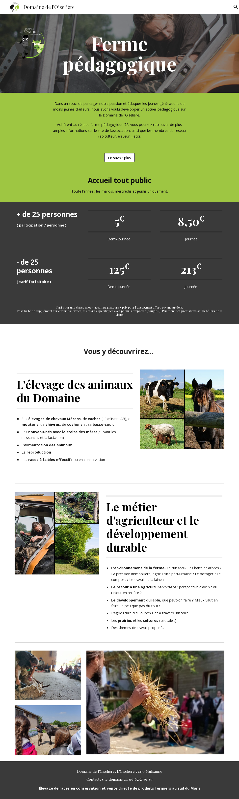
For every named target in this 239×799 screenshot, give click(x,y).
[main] (120, 53)
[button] (233, 7)
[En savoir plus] (119, 157)
